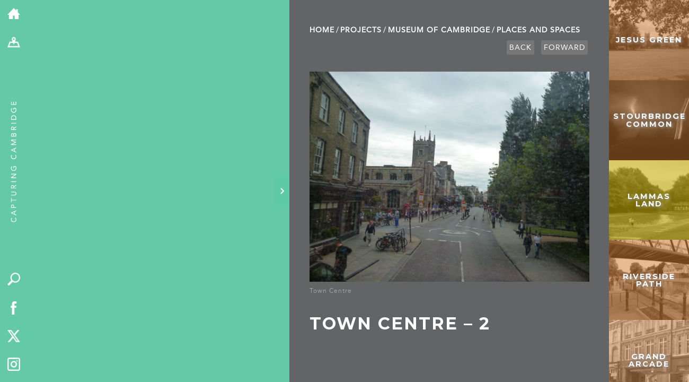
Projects (361, 29)
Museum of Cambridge (439, 29)
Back (520, 47)
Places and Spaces (538, 29)
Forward (564, 47)
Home (322, 29)
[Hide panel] (282, 191)
